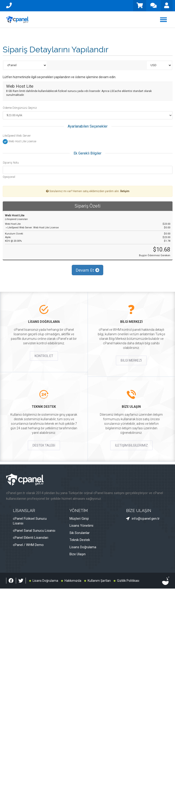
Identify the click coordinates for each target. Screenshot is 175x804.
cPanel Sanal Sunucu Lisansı (34, 531)
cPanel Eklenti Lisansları (30, 538)
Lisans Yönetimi (81, 526)
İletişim (124, 191)
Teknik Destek (80, 540)
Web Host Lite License (19, 141)
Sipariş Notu (11, 162)
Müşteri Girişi (79, 519)
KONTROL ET (44, 356)
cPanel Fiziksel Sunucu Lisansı (30, 521)
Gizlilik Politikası (128, 580)
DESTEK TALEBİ (44, 445)
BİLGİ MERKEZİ (131, 360)
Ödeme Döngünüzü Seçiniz (20, 107)
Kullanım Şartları (99, 580)
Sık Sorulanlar (80, 533)
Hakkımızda (73, 580)
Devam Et (87, 270)
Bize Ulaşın (78, 554)
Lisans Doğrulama (83, 547)
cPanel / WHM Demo (28, 545)
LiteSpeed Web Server (17, 135)
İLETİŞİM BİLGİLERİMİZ (131, 445)
